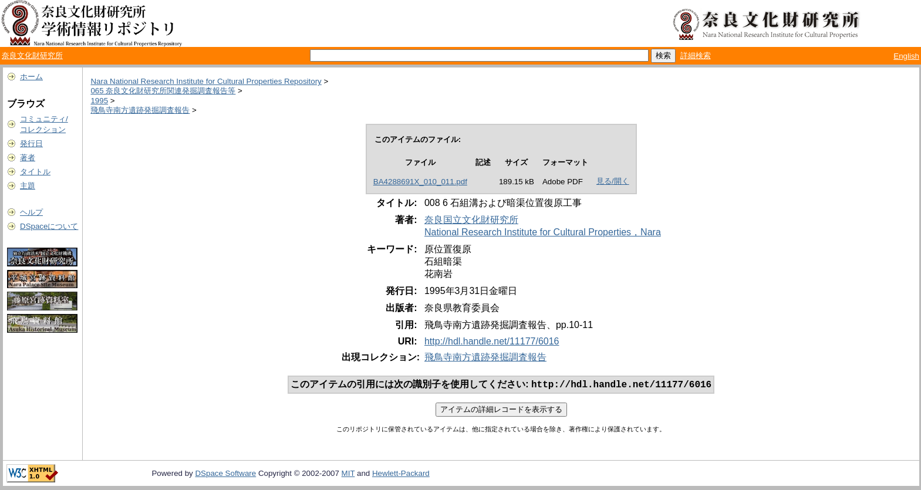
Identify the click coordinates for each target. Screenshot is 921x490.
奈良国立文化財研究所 (471, 220)
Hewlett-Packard (401, 474)
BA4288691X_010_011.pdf (420, 181)
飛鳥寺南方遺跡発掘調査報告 (140, 110)
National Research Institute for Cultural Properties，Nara (542, 232)
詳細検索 (695, 55)
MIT (348, 474)
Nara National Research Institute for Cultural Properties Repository (205, 81)
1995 (99, 100)
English (906, 56)
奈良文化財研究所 (32, 55)
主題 (27, 185)
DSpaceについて (49, 226)
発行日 (31, 143)
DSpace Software (225, 474)
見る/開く (612, 181)
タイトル (35, 171)
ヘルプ (31, 212)
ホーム (31, 76)
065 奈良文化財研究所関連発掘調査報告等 (162, 90)
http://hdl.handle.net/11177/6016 (491, 341)
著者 (27, 157)
